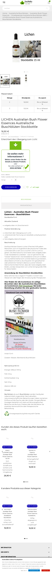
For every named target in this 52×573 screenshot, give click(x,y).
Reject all (45, 570)
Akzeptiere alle (34, 570)
